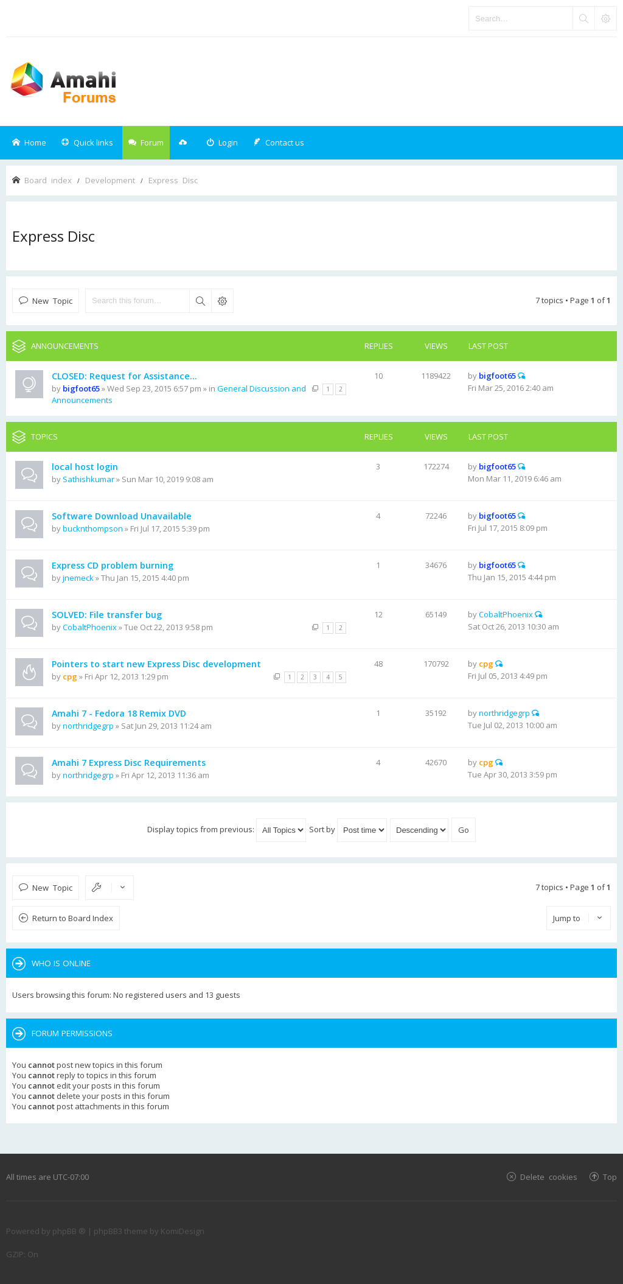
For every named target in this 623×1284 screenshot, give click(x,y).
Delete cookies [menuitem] (548, 1177)
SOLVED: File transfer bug (107, 614)
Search (200, 300)
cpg (70, 676)
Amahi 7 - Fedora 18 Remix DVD (119, 713)
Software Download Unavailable (122, 516)
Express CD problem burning (112, 565)
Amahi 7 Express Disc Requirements (129, 762)
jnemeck (78, 577)
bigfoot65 (81, 388)
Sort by (348, 829)
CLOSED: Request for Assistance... (124, 376)
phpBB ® (69, 1231)
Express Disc (53, 236)
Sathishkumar (88, 479)
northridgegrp (88, 725)
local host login (85, 466)
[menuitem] (222, 143)
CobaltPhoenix (90, 627)
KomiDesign (182, 1231)
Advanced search (222, 300)
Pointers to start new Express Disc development (156, 664)
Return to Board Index (72, 918)
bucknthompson (93, 528)
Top (610, 1177)
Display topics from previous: (226, 829)
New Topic (52, 300)
